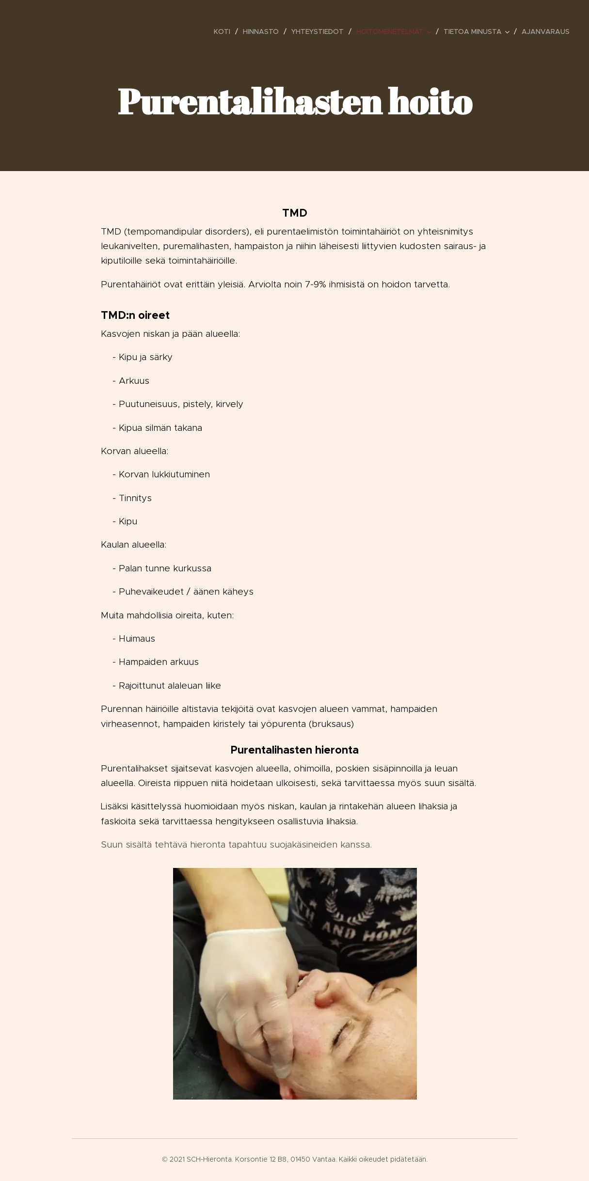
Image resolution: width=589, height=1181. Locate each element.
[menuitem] (224, 31)
